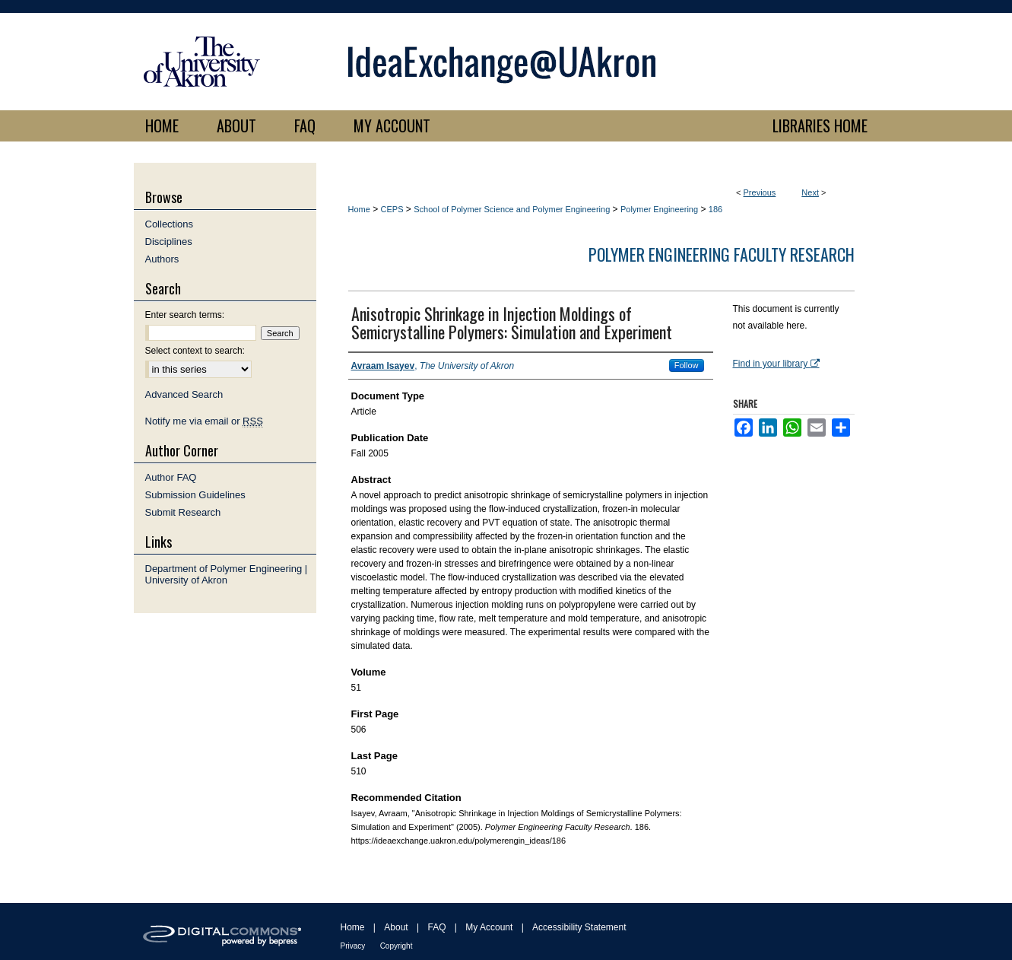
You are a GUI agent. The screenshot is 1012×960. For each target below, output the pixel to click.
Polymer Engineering (659, 209)
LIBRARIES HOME (820, 125)
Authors (162, 259)
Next (810, 192)
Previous (760, 192)
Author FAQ (171, 477)
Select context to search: (195, 350)
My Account (488, 927)
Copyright (396, 946)
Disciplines (168, 241)
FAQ (436, 927)
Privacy (353, 946)
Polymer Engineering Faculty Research (721, 254)
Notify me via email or (204, 421)
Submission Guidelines (195, 495)
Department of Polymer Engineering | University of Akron (226, 574)
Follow (686, 365)
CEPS (392, 209)
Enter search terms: (185, 315)
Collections (169, 224)
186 (715, 209)
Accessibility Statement (579, 927)
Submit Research (183, 512)
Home (359, 209)
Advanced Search (184, 394)
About (396, 927)
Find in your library (776, 363)
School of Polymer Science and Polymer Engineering (512, 209)
